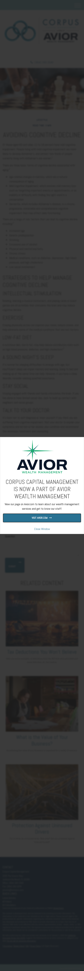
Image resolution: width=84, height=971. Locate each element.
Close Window (42, 529)
